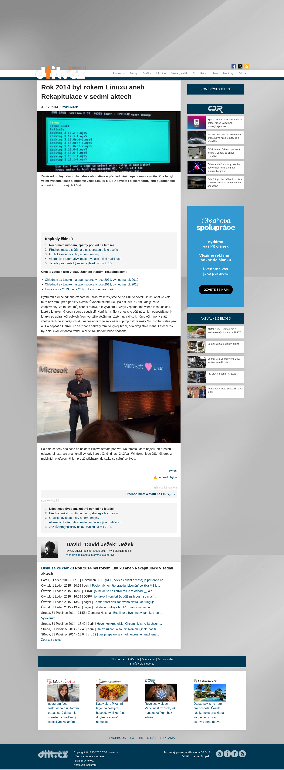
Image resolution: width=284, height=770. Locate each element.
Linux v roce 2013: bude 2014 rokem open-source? (79, 289)
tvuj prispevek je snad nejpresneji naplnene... (129, 634)
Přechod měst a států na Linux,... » (151, 494)
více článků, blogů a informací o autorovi (90, 554)
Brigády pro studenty (142, 663)
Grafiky (147, 73)
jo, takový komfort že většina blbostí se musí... (125, 596)
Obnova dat (148, 659)
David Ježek (69, 107)
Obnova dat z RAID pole (125, 659)
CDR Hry (215, 109)
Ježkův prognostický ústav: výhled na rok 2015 (80, 263)
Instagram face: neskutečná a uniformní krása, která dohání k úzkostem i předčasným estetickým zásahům (63, 712)
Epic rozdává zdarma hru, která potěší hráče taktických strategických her (225, 123)
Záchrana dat (165, 659)
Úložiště (161, 73)
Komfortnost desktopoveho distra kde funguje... (125, 602)
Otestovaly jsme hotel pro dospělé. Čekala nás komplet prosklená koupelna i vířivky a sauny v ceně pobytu (209, 712)
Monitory (228, 73)
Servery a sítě (179, 73)
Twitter (136, 737)
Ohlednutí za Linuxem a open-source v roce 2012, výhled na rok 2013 (91, 284)
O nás (152, 737)
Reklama (167, 737)
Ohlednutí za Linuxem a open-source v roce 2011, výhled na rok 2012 (91, 279)
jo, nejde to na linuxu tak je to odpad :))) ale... (124, 591)
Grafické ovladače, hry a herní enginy (74, 254)
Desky (133, 73)
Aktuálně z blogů (216, 318)
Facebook (117, 737)
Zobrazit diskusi (51, 639)
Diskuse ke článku (57, 568)
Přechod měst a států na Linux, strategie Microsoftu (83, 249)
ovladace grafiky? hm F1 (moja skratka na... (123, 607)
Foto (215, 73)
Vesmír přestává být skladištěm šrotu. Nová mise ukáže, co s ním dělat (225, 138)
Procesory (119, 73)
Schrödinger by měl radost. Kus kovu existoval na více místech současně (225, 182)
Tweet (173, 470)
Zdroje (242, 73)
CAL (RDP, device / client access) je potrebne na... (132, 580)
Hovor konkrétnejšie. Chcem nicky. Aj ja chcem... (129, 623)
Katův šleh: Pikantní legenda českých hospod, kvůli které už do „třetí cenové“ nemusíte (110, 712)
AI (194, 73)
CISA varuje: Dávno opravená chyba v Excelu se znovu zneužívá (224, 153)
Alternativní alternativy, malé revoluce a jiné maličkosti (85, 258)
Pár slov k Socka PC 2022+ (223, 373)
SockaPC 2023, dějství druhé (223, 343)
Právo (203, 73)
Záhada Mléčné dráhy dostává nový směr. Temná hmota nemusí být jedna (224, 167)
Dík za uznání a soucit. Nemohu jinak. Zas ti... (127, 629)
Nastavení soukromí (85, 764)
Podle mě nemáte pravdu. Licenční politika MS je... (126, 585)
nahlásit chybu (167, 477)
